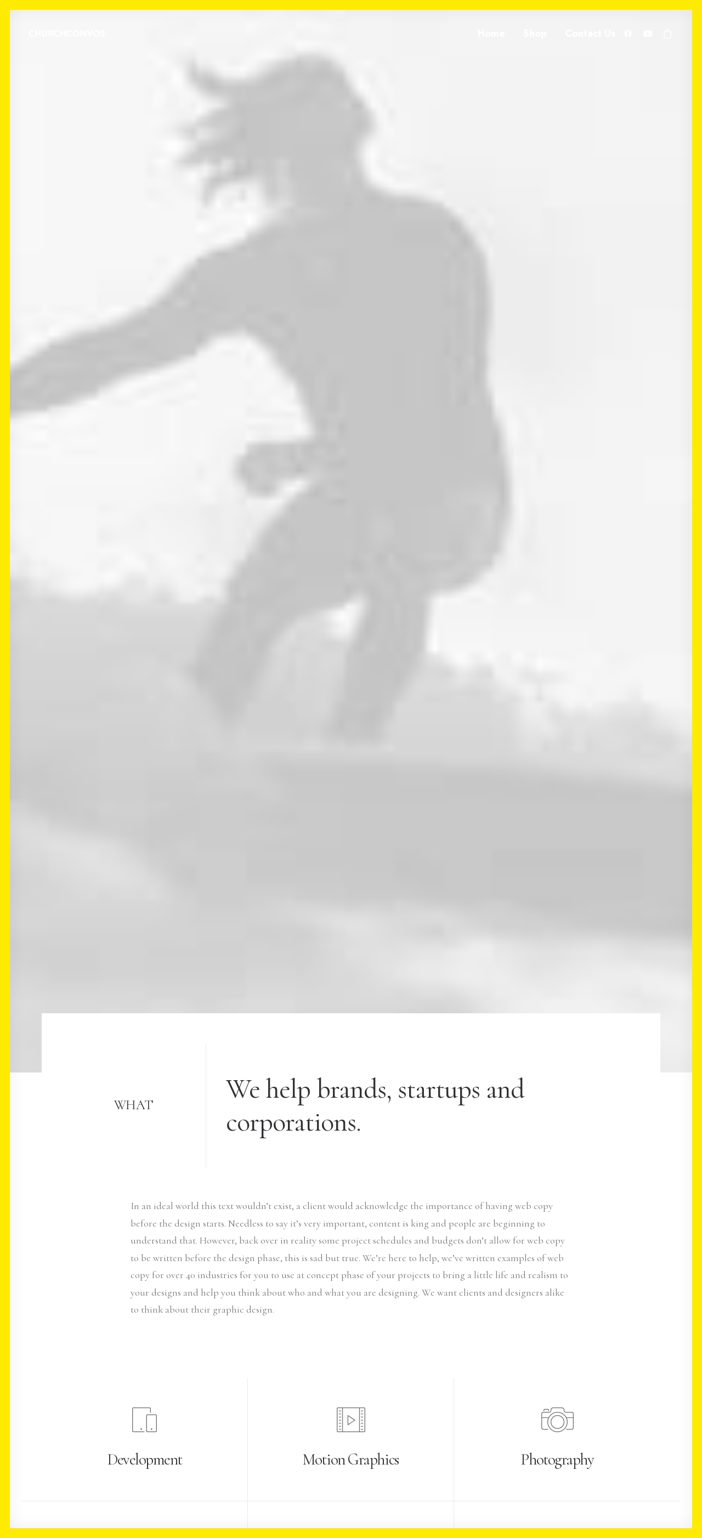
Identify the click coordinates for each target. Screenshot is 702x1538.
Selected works (291, 1354)
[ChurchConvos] (67, 33)
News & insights (293, 1423)
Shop (535, 33)
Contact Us (590, 33)
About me (281, 1388)
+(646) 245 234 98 (74, 1371)
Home (491, 33)
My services (283, 1371)
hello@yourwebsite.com (89, 1354)
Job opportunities (296, 1406)
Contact (277, 1440)
